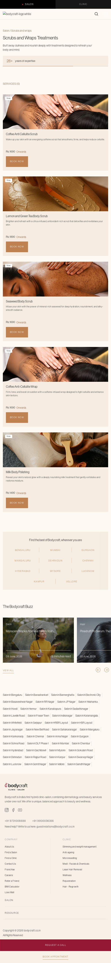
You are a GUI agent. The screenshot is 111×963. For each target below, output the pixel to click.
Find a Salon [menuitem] (11, 852)
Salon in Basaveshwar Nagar (18, 701)
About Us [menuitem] (9, 846)
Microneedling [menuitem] (70, 858)
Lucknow (88, 589)
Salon (29, 4)
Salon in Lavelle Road (14, 715)
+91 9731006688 (15, 820)
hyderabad (23, 589)
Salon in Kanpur (57, 757)
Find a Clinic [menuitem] (11, 858)
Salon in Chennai (35, 736)
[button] (105, 16)
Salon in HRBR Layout (56, 722)
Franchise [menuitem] (10, 869)
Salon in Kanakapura (50, 708)
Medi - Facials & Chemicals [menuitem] (76, 864)
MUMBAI (55, 568)
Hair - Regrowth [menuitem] (71, 886)
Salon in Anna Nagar (57, 736)
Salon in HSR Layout (81, 722)
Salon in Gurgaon (80, 736)
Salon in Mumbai (60, 743)
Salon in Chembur (81, 743)
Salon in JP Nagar (66, 701)
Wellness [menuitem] (67, 875)
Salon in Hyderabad (13, 750)
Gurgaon (88, 568)
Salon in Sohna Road (13, 743)
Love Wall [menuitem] (9, 892)
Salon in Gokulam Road (81, 750)
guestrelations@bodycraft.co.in (56, 826)
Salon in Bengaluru (12, 694)
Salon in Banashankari (36, 694)
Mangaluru (23, 578)
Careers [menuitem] (9, 875)
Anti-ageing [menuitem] (68, 852)
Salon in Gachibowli (36, 750)
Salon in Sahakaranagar (64, 729)
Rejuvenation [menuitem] (69, 881)
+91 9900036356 (43, 820)
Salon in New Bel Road (37, 729)
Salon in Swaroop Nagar (80, 757)
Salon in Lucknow (12, 764)
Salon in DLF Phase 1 (38, 743)
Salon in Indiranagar (62, 715)
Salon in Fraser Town (38, 715)
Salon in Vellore (56, 764)
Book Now (17, 161)
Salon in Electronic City (89, 694)
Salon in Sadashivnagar (76, 708)
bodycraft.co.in (32, 930)
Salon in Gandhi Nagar (78, 764)
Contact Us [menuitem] (10, 864)
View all (8, 688)
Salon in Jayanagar (13, 729)
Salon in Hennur (28, 708)
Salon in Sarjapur (33, 722)
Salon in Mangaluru (89, 729)
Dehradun (55, 578)
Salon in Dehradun (12, 757)
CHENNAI (88, 578)
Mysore (55, 589)
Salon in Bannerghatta (62, 694)
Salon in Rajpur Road (35, 757)
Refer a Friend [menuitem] (12, 881)
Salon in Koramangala (86, 715)
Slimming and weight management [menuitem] (79, 846)
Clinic (83, 4)
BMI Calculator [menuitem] (12, 886)
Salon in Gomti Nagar (35, 764)
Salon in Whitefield (12, 722)
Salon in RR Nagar (45, 701)
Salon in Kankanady (13, 736)
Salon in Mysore (57, 750)
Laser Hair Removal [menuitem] (72, 869)
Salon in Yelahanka (88, 701)
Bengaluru (23, 568)
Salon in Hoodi (10, 708)
